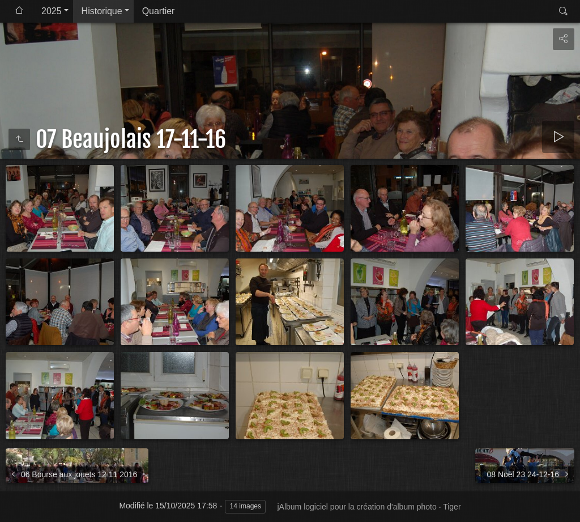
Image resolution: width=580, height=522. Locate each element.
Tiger (451, 506)
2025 (51, 11)
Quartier (158, 11)
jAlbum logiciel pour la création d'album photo (356, 506)
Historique (102, 11)
